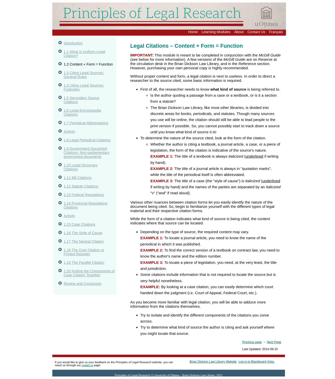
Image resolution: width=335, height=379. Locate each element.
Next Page (274, 342)
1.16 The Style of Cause (83, 233)
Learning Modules (216, 32)
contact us (87, 365)
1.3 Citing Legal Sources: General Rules (84, 75)
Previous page (252, 342)
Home (193, 32)
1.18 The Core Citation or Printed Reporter (84, 252)
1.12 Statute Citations (81, 186)
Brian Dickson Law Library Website (213, 361)
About (239, 32)
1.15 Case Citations (79, 224)
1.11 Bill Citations (78, 178)
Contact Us (256, 32)
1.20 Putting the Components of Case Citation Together (89, 273)
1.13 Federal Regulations (84, 195)
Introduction (73, 43)
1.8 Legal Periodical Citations (87, 140)
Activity (69, 132)
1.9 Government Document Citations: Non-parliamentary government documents (86, 153)
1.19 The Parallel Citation (84, 263)
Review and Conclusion (82, 284)
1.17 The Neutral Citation (84, 241)
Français (276, 32)
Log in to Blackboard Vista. (257, 361)
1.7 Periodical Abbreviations (86, 123)
